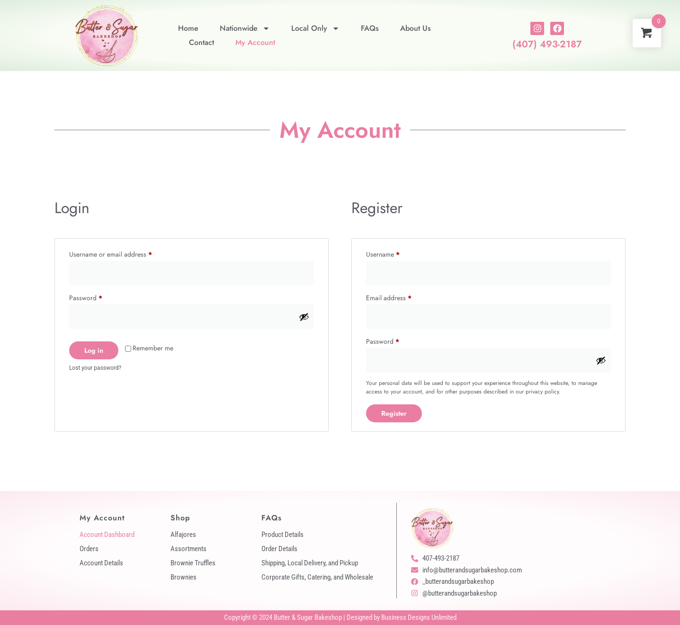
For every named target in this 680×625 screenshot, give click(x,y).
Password (98, 297)
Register (394, 413)
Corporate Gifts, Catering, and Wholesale (317, 577)
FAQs (370, 28)
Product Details (282, 534)
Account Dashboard (107, 534)
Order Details (279, 549)
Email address (401, 297)
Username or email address (123, 253)
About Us (415, 28)
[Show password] (304, 317)
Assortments (188, 549)
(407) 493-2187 (547, 44)
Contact (201, 42)
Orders (89, 549)
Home (188, 28)
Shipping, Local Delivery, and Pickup (309, 563)
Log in (93, 350)
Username (395, 253)
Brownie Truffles (192, 563)
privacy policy (542, 391)
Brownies (183, 577)
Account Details (101, 563)
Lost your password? (95, 368)
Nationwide (245, 28)
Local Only (315, 28)
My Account (255, 42)
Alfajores (183, 534)
